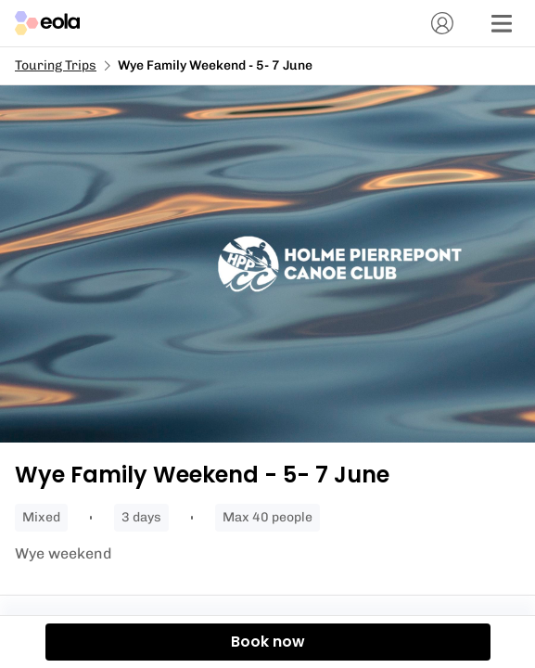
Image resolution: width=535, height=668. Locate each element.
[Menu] (501, 23)
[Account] (442, 23)
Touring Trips (55, 65)
